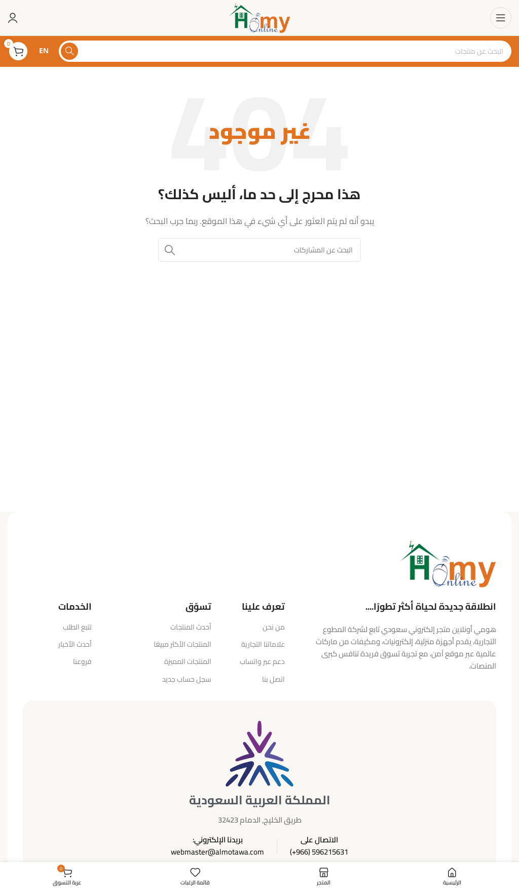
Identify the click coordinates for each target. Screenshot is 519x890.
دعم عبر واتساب (262, 661)
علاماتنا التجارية (263, 644)
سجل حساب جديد (186, 679)
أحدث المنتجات (190, 627)
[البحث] (285, 51)
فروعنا (82, 661)
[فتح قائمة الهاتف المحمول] (500, 18)
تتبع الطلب (77, 627)
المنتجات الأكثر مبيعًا (182, 644)
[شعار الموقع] (259, 17)
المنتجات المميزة (187, 661)
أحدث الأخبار (75, 644)
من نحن (274, 627)
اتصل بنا (273, 679)
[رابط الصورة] (448, 562)
